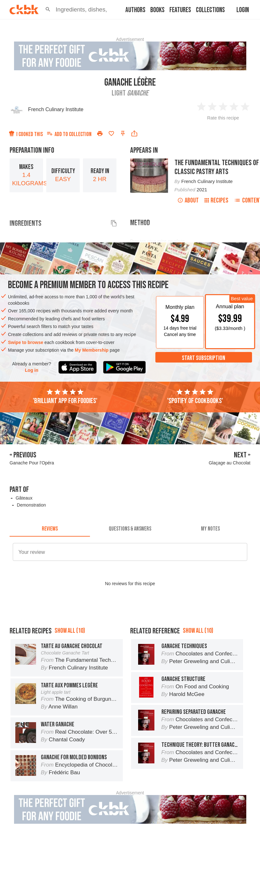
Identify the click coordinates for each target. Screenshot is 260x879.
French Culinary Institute (55, 109)
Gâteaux (24, 498)
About (188, 200)
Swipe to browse (25, 342)
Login (242, 10)
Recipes (216, 200)
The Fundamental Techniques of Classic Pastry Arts (217, 167)
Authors (135, 10)
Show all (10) (70, 631)
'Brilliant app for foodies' (65, 396)
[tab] (50, 529)
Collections (210, 10)
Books (157, 10)
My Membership (91, 350)
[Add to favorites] (111, 133)
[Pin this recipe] (123, 133)
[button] (48, 9)
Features (180, 10)
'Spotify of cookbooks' (195, 396)
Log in (31, 370)
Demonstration (31, 505)
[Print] (100, 133)
